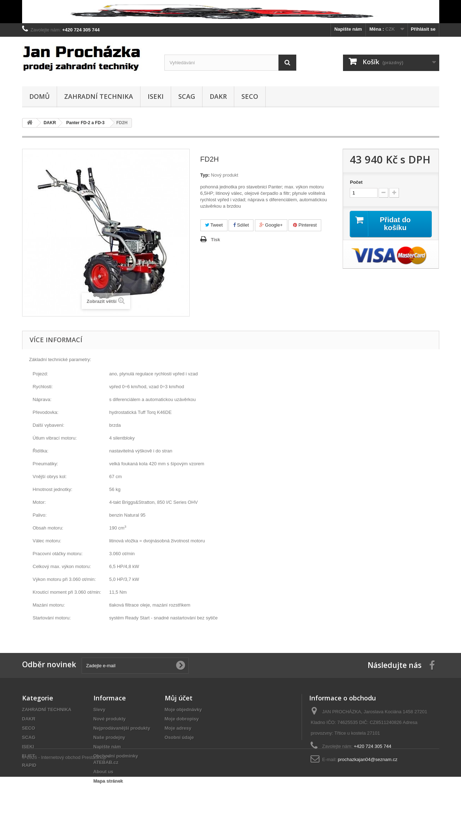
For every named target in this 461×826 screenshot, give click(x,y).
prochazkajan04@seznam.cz (368, 759)
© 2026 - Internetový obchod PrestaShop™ (66, 806)
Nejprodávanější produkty (121, 728)
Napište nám (348, 29)
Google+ (271, 225)
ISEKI (156, 96)
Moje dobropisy (182, 718)
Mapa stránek (108, 781)
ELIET (28, 756)
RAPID (29, 765)
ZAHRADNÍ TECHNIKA (98, 96)
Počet (356, 182)
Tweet (214, 225)
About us (103, 771)
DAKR (218, 96)
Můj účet (179, 698)
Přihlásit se (423, 29)
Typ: (205, 175)
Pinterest (305, 225)
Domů (39, 96)
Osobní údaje (179, 737)
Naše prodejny (109, 737)
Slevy (99, 709)
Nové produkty (109, 718)
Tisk (215, 239)
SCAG (186, 96)
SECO (249, 96)
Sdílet (241, 225)
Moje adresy (178, 728)
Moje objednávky (183, 709)
